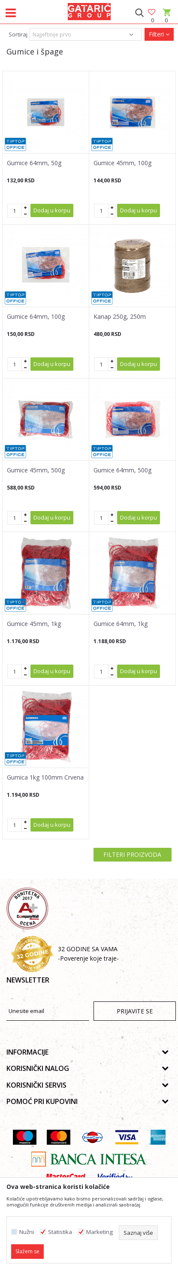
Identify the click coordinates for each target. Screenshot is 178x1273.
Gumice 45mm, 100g (122, 163)
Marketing (99, 1232)
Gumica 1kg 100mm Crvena (45, 777)
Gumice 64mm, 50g (34, 163)
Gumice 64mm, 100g (36, 317)
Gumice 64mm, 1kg (121, 624)
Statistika (60, 1232)
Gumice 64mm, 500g (122, 470)
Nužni (26, 1232)
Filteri (159, 34)
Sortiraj (18, 34)
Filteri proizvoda (132, 854)
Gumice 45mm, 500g (36, 470)
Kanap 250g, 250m (120, 317)
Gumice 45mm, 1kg (34, 624)
